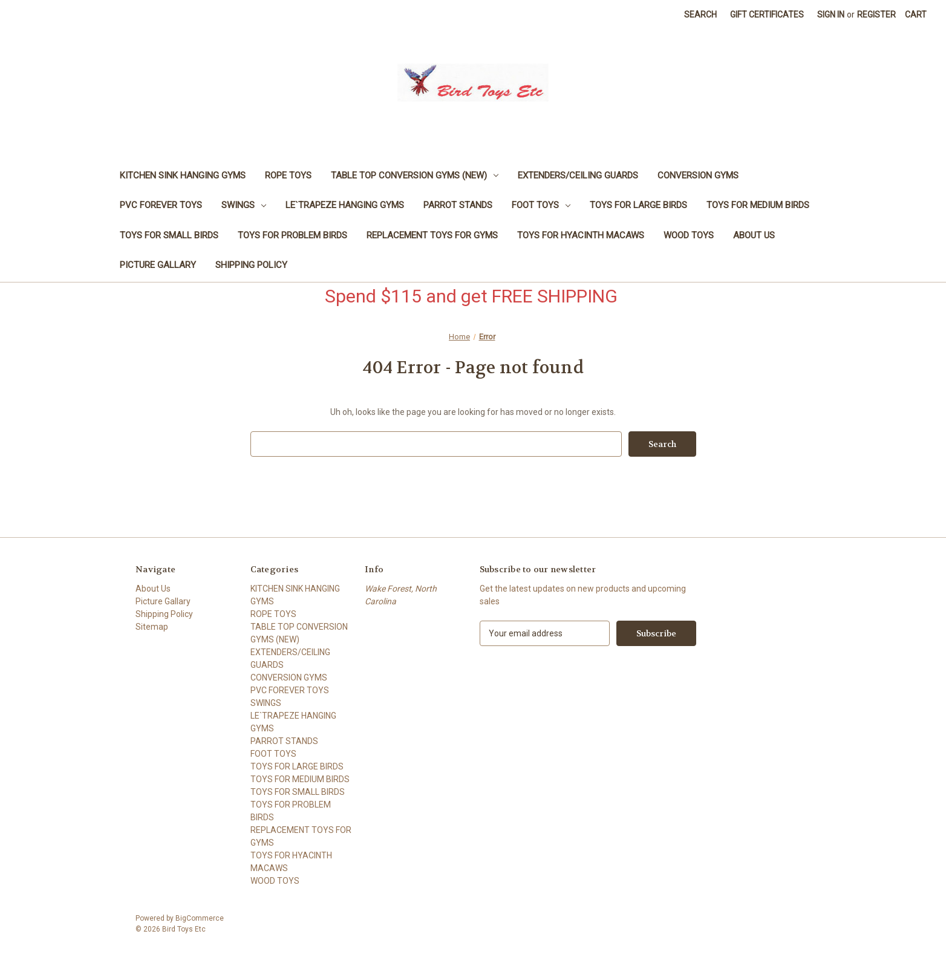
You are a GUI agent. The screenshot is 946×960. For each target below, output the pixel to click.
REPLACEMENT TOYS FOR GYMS (432, 235)
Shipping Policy (251, 265)
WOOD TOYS (689, 235)
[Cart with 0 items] (915, 15)
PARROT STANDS (457, 205)
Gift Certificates (767, 14)
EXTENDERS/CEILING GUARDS (578, 175)
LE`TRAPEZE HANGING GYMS (344, 205)
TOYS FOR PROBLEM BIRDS (292, 235)
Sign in (830, 14)
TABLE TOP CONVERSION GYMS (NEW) (414, 175)
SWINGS (243, 205)
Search (700, 14)
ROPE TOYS (288, 175)
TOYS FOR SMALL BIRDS (169, 235)
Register (876, 14)
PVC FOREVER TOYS (161, 205)
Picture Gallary (158, 265)
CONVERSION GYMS (698, 175)
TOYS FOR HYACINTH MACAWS (580, 235)
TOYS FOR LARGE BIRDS (638, 205)
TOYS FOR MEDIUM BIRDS (757, 205)
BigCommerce (199, 918)
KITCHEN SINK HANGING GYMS (183, 175)
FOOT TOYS (541, 205)
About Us (754, 235)
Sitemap (151, 627)
